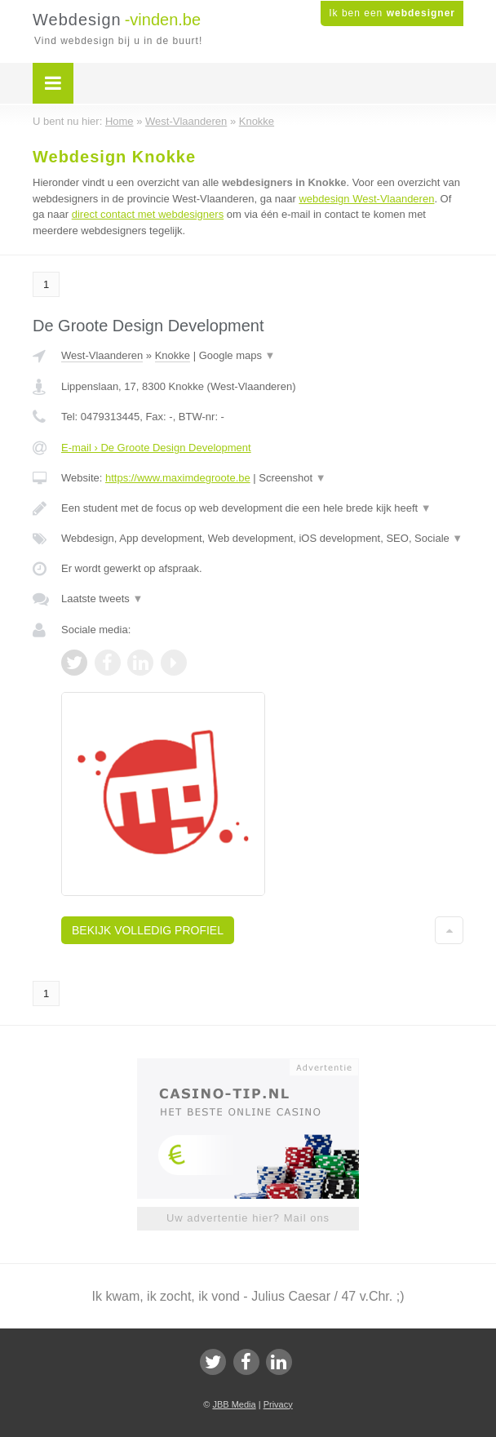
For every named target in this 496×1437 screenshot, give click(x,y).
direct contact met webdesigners (148, 214)
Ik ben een (392, 13)
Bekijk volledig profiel (148, 930)
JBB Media (233, 1404)
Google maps (237, 355)
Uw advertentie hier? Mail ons (248, 1218)
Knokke (172, 355)
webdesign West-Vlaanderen (366, 199)
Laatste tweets (102, 598)
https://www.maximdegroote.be (177, 478)
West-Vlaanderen (102, 355)
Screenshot (292, 478)
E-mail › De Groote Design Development (156, 447)
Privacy (278, 1404)
